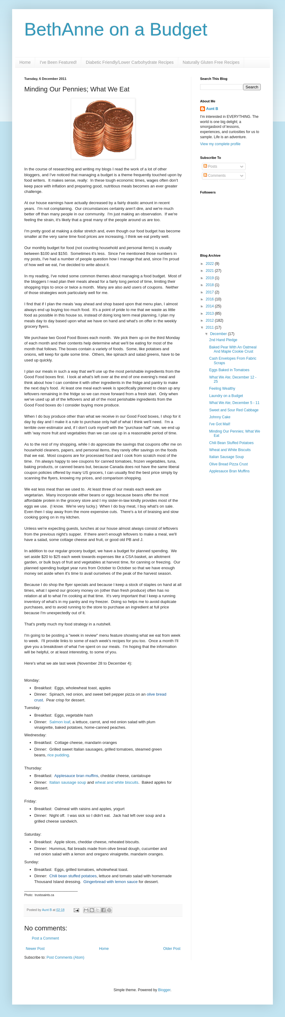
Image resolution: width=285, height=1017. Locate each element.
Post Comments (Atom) (65, 957)
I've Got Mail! (219, 424)
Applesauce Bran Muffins (229, 471)
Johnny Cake (219, 417)
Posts (210, 166)
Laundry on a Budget (226, 396)
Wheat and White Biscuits (230, 450)
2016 (210, 299)
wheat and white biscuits (116, 782)
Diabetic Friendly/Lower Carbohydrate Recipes (129, 62)
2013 (210, 313)
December (219, 334)
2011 (210, 327)
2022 (210, 264)
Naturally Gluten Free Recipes (211, 62)
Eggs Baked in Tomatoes (229, 370)
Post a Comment (45, 938)
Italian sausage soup (67, 782)
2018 (210, 285)
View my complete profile (220, 144)
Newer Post (35, 949)
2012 (210, 320)
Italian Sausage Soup (226, 457)
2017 (210, 292)
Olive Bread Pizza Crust (228, 464)
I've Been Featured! (58, 62)
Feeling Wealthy (222, 388)
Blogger (164, 990)
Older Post (171, 949)
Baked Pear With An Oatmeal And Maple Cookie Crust (232, 349)
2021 (210, 271)
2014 (210, 306)
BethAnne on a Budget (115, 29)
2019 (210, 278)
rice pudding (58, 755)
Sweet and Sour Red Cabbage (234, 410)
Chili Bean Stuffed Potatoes (231, 443)
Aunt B (47, 910)
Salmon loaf (59, 722)
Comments (214, 175)
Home (25, 62)
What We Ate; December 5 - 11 (234, 403)
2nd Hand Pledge (223, 340)
